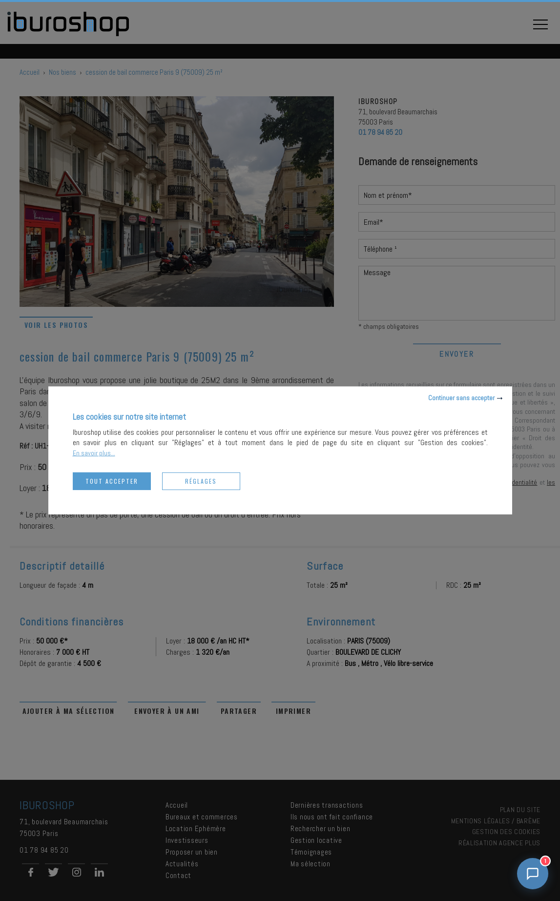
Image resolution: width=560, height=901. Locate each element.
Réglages (201, 481)
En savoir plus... (94, 453)
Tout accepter (111, 481)
